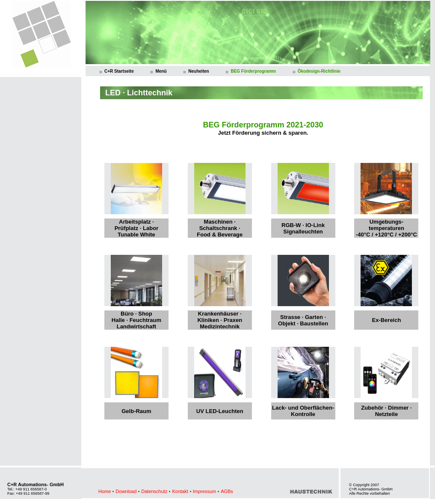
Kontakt (180, 491)
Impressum (204, 491)
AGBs (227, 491)
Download (125, 491)
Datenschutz (154, 491)
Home (104, 491)
